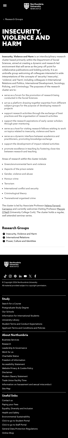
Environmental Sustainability (16, 417)
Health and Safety (10, 413)
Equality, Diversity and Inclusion (17, 409)
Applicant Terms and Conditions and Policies (23, 328)
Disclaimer (7, 373)
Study (6, 299)
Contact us (7, 401)
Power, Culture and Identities (21, 241)
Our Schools (8, 312)
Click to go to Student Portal (16, 421)
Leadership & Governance (14, 348)
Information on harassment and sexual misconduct (26, 385)
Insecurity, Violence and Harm (21, 234)
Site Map (6, 389)
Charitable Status (10, 356)
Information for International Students (20, 316)
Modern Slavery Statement (15, 377)
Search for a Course (11, 304)
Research (6, 344)
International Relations (17, 238)
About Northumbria (15, 335)
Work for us (7, 352)
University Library (10, 320)
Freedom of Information (13, 360)
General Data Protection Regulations (20, 429)
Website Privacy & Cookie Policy (17, 369)
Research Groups (13, 19)
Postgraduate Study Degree (15, 308)
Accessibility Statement (13, 364)
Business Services (10, 340)
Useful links (10, 395)
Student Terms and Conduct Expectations (22, 324)
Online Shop (8, 433)
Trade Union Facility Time (14, 381)
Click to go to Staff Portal (14, 425)
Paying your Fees (10, 405)
